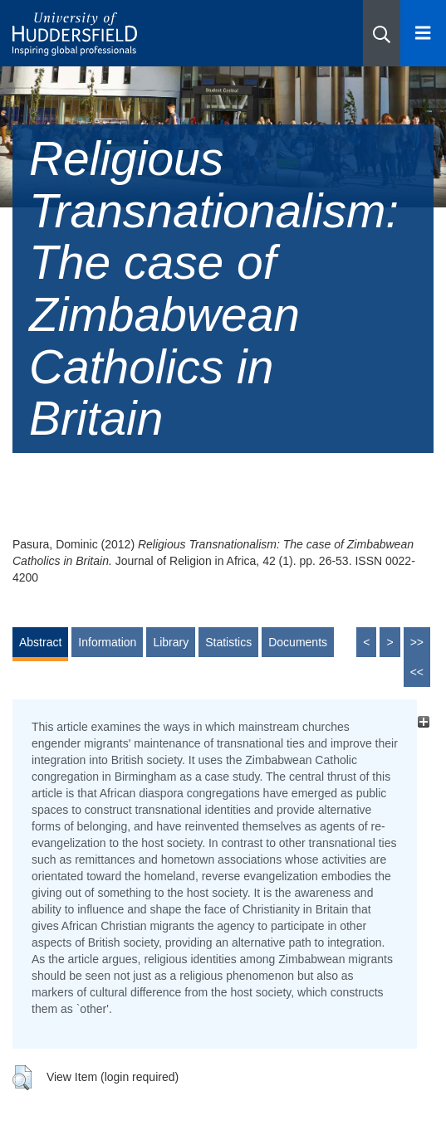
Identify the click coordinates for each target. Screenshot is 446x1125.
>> (417, 642)
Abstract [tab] (40, 642)
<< (417, 672)
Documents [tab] (297, 642)
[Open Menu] (423, 33)
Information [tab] (107, 642)
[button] (381, 33)
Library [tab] (171, 642)
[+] (423, 722)
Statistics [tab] (228, 642)
